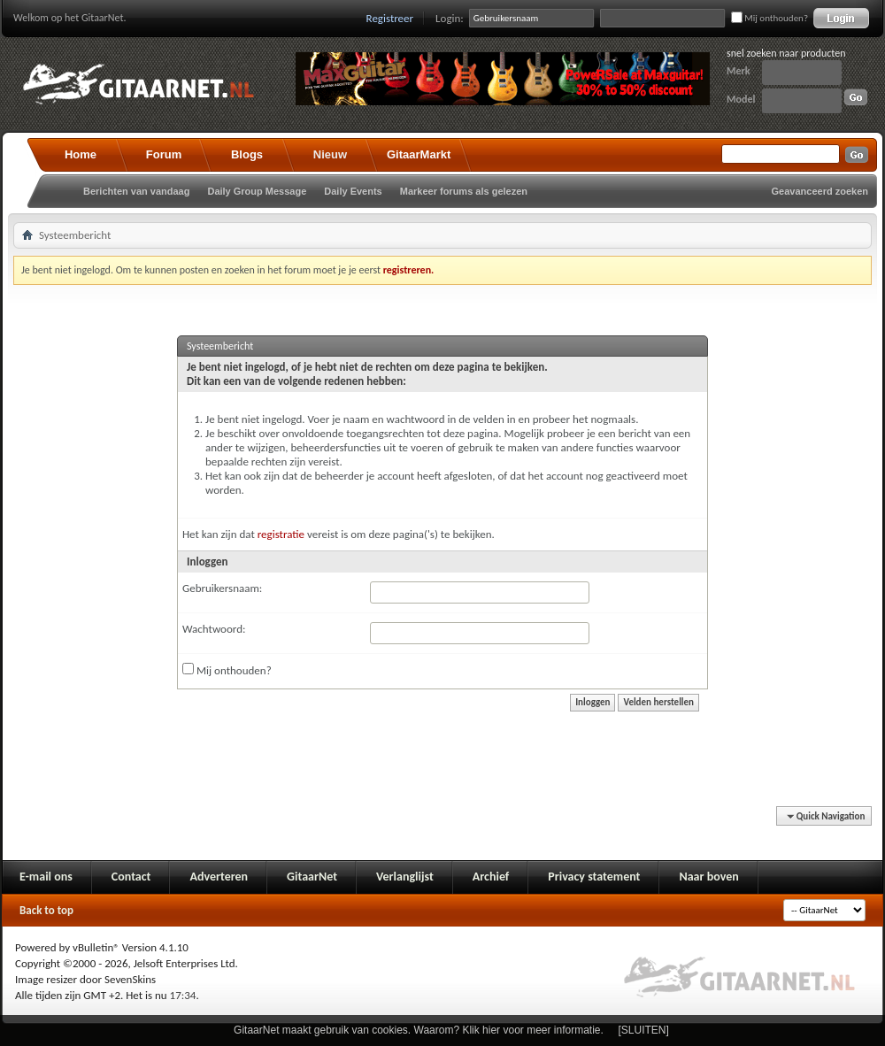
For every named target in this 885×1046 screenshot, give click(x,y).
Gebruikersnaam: (222, 588)
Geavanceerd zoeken (820, 191)
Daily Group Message (256, 191)
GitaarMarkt (418, 154)
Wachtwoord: (213, 628)
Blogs (247, 154)
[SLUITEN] (644, 1030)
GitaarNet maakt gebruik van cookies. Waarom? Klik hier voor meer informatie (417, 1030)
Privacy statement (594, 876)
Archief (491, 876)
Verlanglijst (405, 876)
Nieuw (330, 154)
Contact (131, 876)
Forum (163, 154)
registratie (281, 534)
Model (741, 99)
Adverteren (218, 876)
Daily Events (352, 191)
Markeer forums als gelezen (463, 191)
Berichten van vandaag (136, 191)
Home (80, 154)
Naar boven (708, 876)
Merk (738, 71)
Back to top (46, 910)
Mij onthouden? (769, 18)
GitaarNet (312, 876)
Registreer (390, 18)
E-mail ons (46, 876)
